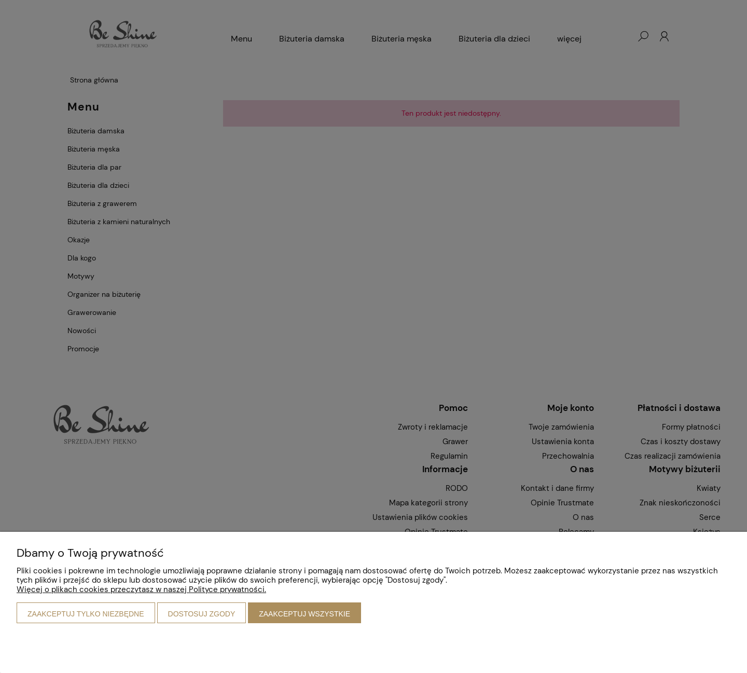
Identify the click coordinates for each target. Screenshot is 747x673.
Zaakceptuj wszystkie (304, 614)
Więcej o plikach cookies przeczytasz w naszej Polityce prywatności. (141, 589)
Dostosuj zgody (202, 614)
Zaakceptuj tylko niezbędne (85, 614)
